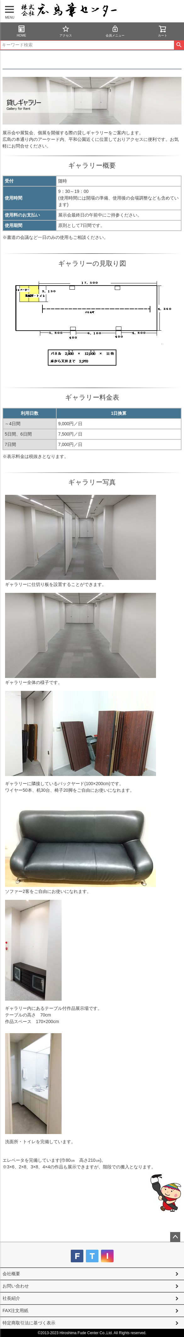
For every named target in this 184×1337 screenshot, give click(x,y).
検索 (179, 45)
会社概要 (11, 1273)
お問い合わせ (16, 1285)
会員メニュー (115, 31)
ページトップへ (175, 1237)
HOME (21, 31)
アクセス (65, 31)
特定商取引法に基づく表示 (29, 1322)
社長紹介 (11, 1298)
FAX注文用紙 (15, 1310)
